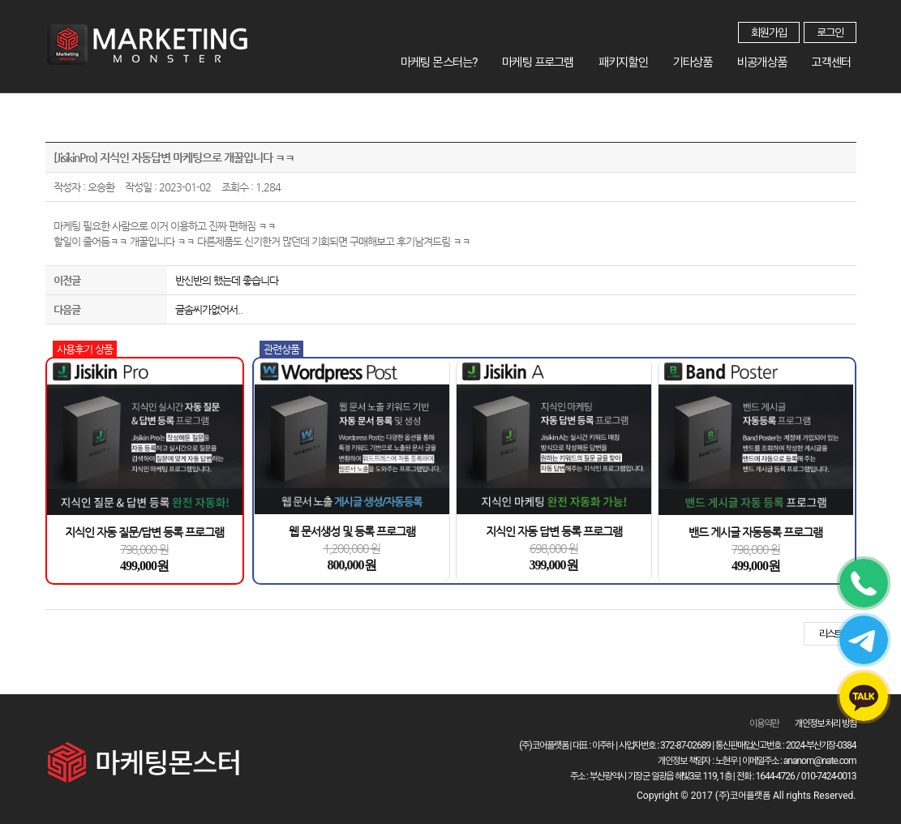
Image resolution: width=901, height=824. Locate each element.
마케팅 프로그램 (570, 59)
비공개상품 (773, 59)
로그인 (830, 32)
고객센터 (835, 59)
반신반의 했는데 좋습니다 (226, 280)
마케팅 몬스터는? (476, 59)
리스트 (830, 634)
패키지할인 (649, 59)
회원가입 (769, 32)
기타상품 (711, 59)
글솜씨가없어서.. (208, 309)
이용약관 (764, 723)
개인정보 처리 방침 (825, 723)
